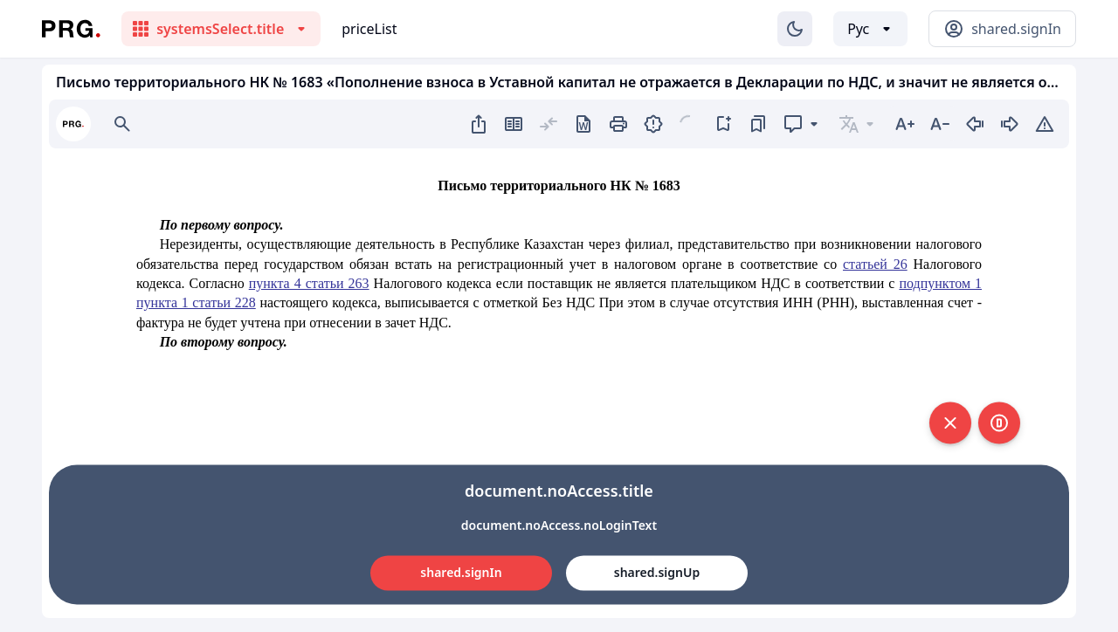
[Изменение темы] (794, 28)
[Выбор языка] (870, 28)
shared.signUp (657, 572)
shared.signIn (460, 572)
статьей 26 (875, 264)
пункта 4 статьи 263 (309, 283)
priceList (369, 28)
